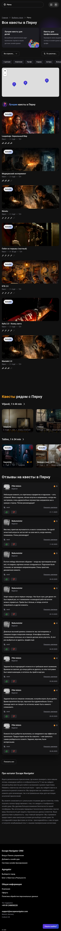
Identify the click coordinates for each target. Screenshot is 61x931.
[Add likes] (7, 512)
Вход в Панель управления (13, 855)
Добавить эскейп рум (11, 859)
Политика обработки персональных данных (20, 896)
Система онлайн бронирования (14, 863)
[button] (47, 80)
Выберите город (8, 874)
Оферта (5, 893)
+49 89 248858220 (10, 905)
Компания (6, 889)
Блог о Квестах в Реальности (14, 878)
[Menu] (53, 4)
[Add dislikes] (14, 512)
